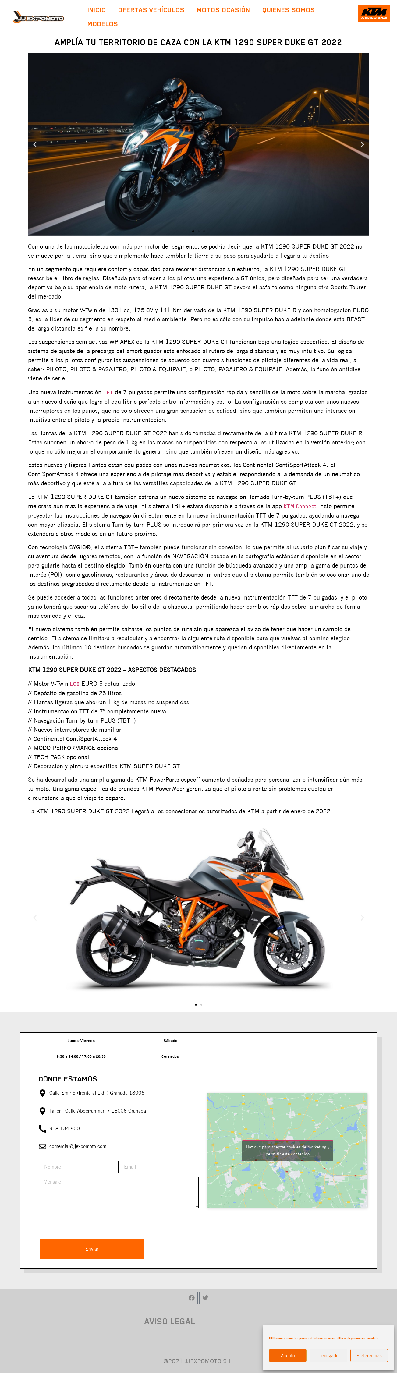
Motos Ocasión (223, 10)
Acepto (288, 1355)
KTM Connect (300, 506)
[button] (193, 231)
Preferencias (369, 1355)
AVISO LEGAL (170, 1321)
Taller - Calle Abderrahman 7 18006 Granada (97, 1111)
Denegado (328, 1355)
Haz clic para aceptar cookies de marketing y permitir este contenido (287, 1150)
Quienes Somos (288, 10)
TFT (108, 392)
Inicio (96, 10)
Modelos (104, 24)
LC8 (75, 684)
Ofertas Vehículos (151, 10)
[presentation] (85, 1223)
